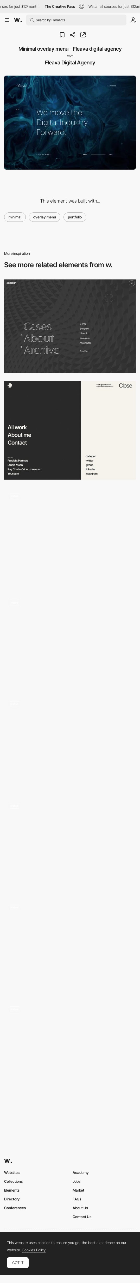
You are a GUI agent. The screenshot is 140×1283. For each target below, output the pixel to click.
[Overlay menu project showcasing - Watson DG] (70, 743)
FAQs (77, 1199)
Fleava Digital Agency (70, 62)
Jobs (76, 1181)
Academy (81, 1172)
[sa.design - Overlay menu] (70, 326)
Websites (12, 1172)
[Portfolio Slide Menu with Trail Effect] (70, 536)
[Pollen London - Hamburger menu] (70, 946)
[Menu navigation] (70, 430)
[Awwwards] (18, 20)
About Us (80, 1208)
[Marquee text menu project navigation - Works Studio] (70, 844)
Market (78, 1190)
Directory (12, 1199)
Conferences (15, 1208)
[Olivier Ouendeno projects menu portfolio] (70, 641)
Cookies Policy (34, 1250)
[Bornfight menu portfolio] (70, 1048)
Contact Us (82, 1216)
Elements (12, 1190)
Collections (13, 1181)
